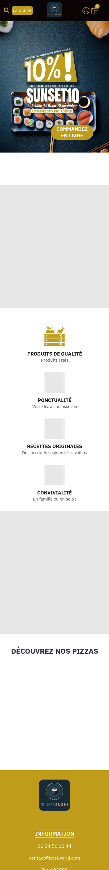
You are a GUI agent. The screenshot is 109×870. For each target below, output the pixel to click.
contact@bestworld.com (54, 858)
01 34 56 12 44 (55, 846)
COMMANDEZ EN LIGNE (71, 132)
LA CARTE (22, 10)
